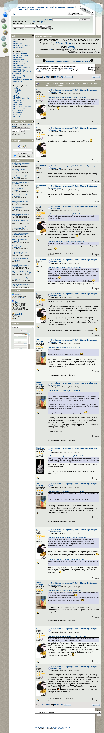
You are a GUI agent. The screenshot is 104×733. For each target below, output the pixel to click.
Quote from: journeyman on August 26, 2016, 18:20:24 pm (66, 241)
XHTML (60, 728)
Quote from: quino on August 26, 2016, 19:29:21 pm (64, 590)
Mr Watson (17, 196)
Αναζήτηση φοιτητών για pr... (20, 271)
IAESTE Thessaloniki (22, 106)
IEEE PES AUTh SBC (20, 228)
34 (49, 77)
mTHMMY (18, 82)
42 (62, 77)
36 (55, 77)
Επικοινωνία (19, 47)
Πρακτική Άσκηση (21, 63)
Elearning (18, 57)
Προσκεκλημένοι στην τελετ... (20, 195)
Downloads (22, 7)
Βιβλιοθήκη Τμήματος (22, 55)
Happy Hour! (22, 9)
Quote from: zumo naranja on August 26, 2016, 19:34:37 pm (67, 636)
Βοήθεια (66, 43)
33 (47, 77)
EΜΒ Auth (18, 104)
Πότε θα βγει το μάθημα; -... (20, 169)
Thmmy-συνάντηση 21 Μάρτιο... (21, 278)
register (42, 22)
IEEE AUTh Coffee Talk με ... (20, 214)
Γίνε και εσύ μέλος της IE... (20, 227)
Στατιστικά (16, 290)
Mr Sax (16, 285)
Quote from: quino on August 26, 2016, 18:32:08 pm (64, 391)
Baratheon (40, 448)
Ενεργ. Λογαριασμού (22, 45)
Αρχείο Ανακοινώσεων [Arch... (21, 176)
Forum (17, 41)
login (35, 22)
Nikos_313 (17, 171)
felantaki (16, 266)
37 (57, 77)
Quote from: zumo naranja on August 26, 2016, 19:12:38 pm (67, 456)
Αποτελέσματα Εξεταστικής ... (21, 220)
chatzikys (17, 177)
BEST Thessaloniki (21, 98)
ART (16, 92)
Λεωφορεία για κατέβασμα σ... (21, 265)
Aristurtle (17, 90)
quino (38, 90)
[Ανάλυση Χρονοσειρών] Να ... (21, 284)
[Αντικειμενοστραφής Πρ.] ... (20, 188)
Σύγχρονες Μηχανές (50, 68)
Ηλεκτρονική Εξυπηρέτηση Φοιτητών (21, 67)
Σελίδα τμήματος (20, 53)
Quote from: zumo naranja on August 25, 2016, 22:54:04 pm (67, 97)
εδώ (57, 43)
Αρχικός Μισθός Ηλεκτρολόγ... (21, 163)
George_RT (17, 164)
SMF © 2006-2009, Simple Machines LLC (57, 727)
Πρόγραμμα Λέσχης (22, 61)
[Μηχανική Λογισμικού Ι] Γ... (20, 239)
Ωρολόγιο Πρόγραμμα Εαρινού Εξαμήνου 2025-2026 (68, 61)
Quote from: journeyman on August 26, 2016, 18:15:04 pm (66, 214)
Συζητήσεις (71, 7)
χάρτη (71, 47)
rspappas (17, 260)
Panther (17, 116)
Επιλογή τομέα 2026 (18, 207)
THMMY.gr (39, 66)
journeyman (41, 165)
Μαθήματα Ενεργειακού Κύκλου (62, 66)
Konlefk (16, 184)
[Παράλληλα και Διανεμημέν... (20, 252)
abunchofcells (18, 254)
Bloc (55, 728)
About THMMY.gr (34, 9)
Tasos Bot (17, 241)
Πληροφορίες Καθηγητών (18, 77)
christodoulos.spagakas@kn (23, 273)
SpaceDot (18, 112)
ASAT (16, 94)
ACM (16, 88)
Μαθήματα (40, 7)
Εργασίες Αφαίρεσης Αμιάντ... (21, 233)
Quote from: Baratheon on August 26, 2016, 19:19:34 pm (66, 491)
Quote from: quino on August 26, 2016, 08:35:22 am (64, 347)
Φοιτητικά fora (19, 59)
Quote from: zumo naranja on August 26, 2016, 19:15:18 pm (67, 537)
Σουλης (16, 203)
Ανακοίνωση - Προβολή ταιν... (21, 201)
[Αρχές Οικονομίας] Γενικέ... (20, 246)
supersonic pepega (20, 234)
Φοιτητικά (49, 7)
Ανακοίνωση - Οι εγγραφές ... (20, 258)
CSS (64, 728)
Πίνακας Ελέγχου (19, 122)
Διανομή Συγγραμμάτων (23, 70)
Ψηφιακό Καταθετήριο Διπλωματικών (21, 73)
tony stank (17, 222)
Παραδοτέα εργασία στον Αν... (21, 182)
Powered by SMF (39, 727)
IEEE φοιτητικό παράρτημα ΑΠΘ (19, 109)
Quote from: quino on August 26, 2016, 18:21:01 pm (64, 267)
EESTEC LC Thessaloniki (18, 101)
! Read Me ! (31, 7)
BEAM (16, 96)
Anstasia (16, 190)
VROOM (17, 114)
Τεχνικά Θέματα (59, 7)
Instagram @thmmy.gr (23, 80)
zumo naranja (39, 341)
